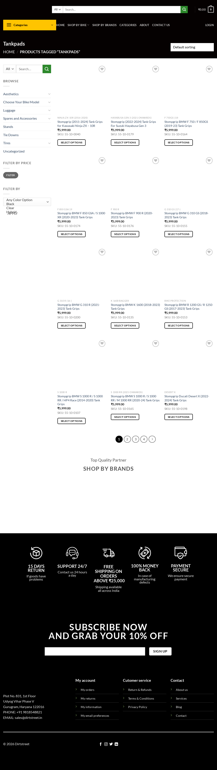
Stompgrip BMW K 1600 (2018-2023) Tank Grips (135, 307)
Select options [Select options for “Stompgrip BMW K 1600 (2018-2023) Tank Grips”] (125, 325)
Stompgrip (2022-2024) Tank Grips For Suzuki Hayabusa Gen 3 (133, 123)
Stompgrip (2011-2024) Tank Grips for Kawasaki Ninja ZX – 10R (80, 123)
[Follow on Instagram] (106, 744)
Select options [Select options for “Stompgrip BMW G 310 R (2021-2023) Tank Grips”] (71, 325)
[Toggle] (49, 93)
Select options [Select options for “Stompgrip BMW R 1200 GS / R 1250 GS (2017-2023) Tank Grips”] (178, 325)
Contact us (161, 25)
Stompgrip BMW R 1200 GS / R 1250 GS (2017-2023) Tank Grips (188, 307)
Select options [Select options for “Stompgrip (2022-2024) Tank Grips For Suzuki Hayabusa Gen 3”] (125, 142)
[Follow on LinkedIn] (116, 744)
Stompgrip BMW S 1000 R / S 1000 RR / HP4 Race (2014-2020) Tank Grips (80, 400)
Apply (12, 213)
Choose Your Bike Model (21, 102)
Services (181, 698)
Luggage (9, 110)
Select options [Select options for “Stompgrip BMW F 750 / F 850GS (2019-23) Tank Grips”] (178, 142)
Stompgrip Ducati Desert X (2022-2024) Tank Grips (186, 398)
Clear (26, 208)
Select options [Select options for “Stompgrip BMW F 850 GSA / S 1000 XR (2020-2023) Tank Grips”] (71, 234)
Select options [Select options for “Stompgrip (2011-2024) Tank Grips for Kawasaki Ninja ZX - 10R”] (71, 142)
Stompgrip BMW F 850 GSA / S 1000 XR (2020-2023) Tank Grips (81, 215)
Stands (8, 127)
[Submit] (184, 9)
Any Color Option (26, 200)
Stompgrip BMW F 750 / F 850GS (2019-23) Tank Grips (186, 123)
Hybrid (26, 212)
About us (182, 690)
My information (91, 707)
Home (60, 25)
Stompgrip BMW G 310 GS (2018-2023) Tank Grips (186, 215)
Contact (181, 715)
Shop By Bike (78, 25)
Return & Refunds (140, 690)
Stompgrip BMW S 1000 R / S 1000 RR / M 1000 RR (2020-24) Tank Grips (135, 398)
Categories (128, 25)
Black (26, 204)
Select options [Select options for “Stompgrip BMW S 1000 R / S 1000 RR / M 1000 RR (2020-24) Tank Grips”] (125, 417)
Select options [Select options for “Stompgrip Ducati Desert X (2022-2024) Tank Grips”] (178, 417)
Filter (10, 175)
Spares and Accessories (20, 118)
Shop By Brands (104, 25)
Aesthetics (11, 94)
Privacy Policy (137, 707)
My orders (87, 690)
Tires (6, 143)
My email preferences (95, 715)
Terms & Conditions (141, 698)
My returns (88, 698)
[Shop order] (192, 47)
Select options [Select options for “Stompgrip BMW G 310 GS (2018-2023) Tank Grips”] (178, 234)
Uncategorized (14, 151)
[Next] (152, 439)
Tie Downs (11, 135)
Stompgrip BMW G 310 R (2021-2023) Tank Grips (78, 307)
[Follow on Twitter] (111, 744)
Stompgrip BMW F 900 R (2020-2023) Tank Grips (132, 215)
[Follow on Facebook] (100, 744)
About (144, 25)
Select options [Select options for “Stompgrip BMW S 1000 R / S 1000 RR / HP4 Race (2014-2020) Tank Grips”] (71, 421)
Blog (179, 707)
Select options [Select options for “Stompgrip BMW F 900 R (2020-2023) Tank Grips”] (125, 234)
